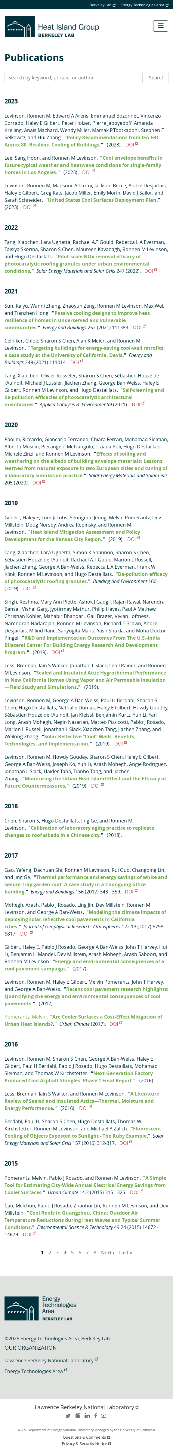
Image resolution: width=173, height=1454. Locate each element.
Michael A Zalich (109, 1128)
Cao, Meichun (20, 1205)
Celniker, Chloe (21, 340)
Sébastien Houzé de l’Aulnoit (37, 559)
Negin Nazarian (71, 722)
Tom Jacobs (54, 517)
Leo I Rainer (122, 665)
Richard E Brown (122, 623)
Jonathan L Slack (88, 665)
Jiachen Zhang (80, 383)
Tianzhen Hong (31, 313)
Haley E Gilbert (42, 123)
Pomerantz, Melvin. (26, 1016)
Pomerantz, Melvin (26, 1178)
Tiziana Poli (108, 446)
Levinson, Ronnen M (27, 115)
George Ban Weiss (119, 383)
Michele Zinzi (19, 453)
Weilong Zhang (21, 736)
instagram (77, 1417)
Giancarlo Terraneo (66, 439)
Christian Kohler (23, 616)
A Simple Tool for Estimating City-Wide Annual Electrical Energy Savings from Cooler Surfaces (85, 1185)
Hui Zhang (49, 137)
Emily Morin (107, 192)
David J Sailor (137, 192)
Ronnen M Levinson (74, 158)
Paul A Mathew (138, 609)
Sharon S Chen (57, 249)
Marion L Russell (132, 559)
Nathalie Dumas (76, 707)
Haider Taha (57, 771)
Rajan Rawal (126, 601)
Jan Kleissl (82, 715)
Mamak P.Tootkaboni (115, 130)
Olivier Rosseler (58, 375)
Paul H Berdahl (117, 700)
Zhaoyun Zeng (79, 306)
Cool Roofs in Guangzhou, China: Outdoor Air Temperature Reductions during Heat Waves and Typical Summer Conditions (82, 1220)
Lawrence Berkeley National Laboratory (51, 1360)
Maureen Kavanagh (98, 249)
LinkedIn (86, 1417)
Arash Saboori (140, 954)
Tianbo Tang (87, 771)
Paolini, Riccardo (23, 439)
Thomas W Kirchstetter (61, 1073)
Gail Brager (99, 616)
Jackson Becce (110, 185)
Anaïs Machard (41, 130)
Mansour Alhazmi (72, 185)
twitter (68, 1417)
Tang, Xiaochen (22, 242)
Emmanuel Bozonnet (114, 115)
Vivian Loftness (132, 616)
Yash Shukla (110, 630)
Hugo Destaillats (33, 256)
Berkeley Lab (103, 5)
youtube (104, 1417)
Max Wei (153, 306)
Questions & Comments (87, 1437)
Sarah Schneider (23, 200)
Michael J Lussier (43, 383)
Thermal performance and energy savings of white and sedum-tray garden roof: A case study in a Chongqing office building (86, 884)
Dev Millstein (110, 905)
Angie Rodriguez (147, 764)
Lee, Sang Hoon (22, 158)
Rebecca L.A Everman (140, 242)
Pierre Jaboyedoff (111, 123)
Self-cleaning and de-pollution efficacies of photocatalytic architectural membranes (84, 397)
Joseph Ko (64, 764)
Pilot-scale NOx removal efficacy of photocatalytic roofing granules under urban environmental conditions (77, 263)
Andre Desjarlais (147, 185)
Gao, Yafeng (18, 870)
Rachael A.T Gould (93, 242)
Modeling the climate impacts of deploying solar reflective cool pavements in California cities (85, 919)
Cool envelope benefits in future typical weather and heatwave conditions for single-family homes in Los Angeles (84, 165)
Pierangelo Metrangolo (67, 446)
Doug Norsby (41, 524)
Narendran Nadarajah (29, 623)
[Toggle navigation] (160, 26)
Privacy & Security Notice (87, 1443)
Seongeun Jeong (88, 517)
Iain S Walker (53, 665)
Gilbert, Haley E (22, 517)
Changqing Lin (148, 870)
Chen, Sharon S (22, 820)
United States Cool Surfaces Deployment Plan (102, 200)
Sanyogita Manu (76, 630)
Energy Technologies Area (144, 5)
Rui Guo (121, 870)
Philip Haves (106, 609)
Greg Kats (51, 192)
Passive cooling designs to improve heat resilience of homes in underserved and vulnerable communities (77, 320)
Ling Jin (85, 905)
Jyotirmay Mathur (70, 609)
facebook (95, 1417)
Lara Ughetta (55, 242)
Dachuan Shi (48, 870)
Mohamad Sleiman (146, 439)
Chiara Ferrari (106, 439)
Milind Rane (42, 630)
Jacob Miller (78, 192)
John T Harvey (141, 947)
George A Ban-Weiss (61, 567)
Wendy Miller (75, 130)
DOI (131, 144)
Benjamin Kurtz (113, 715)
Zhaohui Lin (87, 1205)
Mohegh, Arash (22, 905)
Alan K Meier (90, 340)
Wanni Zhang (45, 306)
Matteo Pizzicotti (109, 722)
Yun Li (139, 715)
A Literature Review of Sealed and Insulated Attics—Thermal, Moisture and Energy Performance (82, 1100)
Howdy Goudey (150, 707)
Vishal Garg (35, 609)
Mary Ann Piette (58, 601)
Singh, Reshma (21, 601)
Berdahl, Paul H (22, 1121)
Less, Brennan (20, 665)
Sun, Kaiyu (16, 306)
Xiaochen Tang (99, 729)
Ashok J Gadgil (95, 601)
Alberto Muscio (22, 446)
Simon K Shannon (93, 552)
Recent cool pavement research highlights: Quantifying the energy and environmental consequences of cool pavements (86, 996)
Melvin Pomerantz (129, 517)
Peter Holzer (76, 123)
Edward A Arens (70, 115)
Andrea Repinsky (77, 524)
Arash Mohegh (34, 722)
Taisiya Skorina (21, 249)
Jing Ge (89, 820)
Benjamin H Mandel (33, 954)
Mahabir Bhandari (64, 616)
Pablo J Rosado (147, 722)
